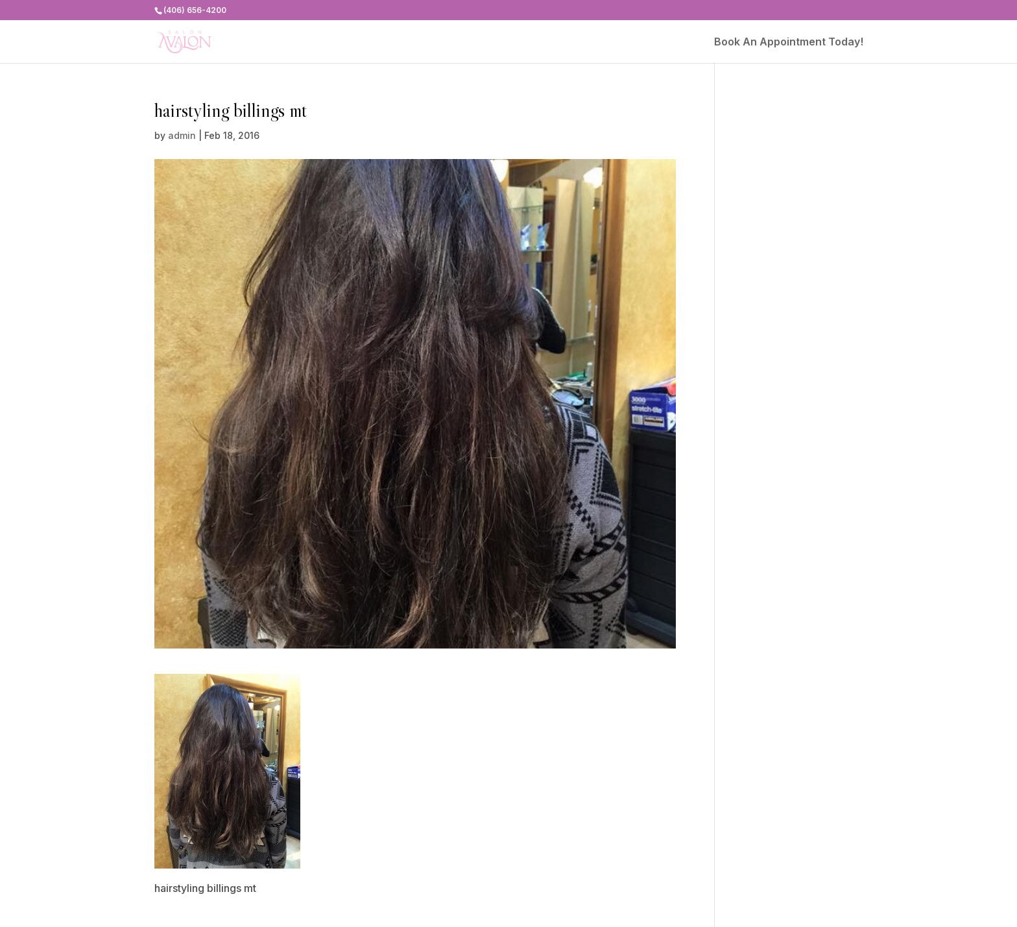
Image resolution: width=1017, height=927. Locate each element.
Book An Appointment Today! (788, 42)
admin (182, 135)
